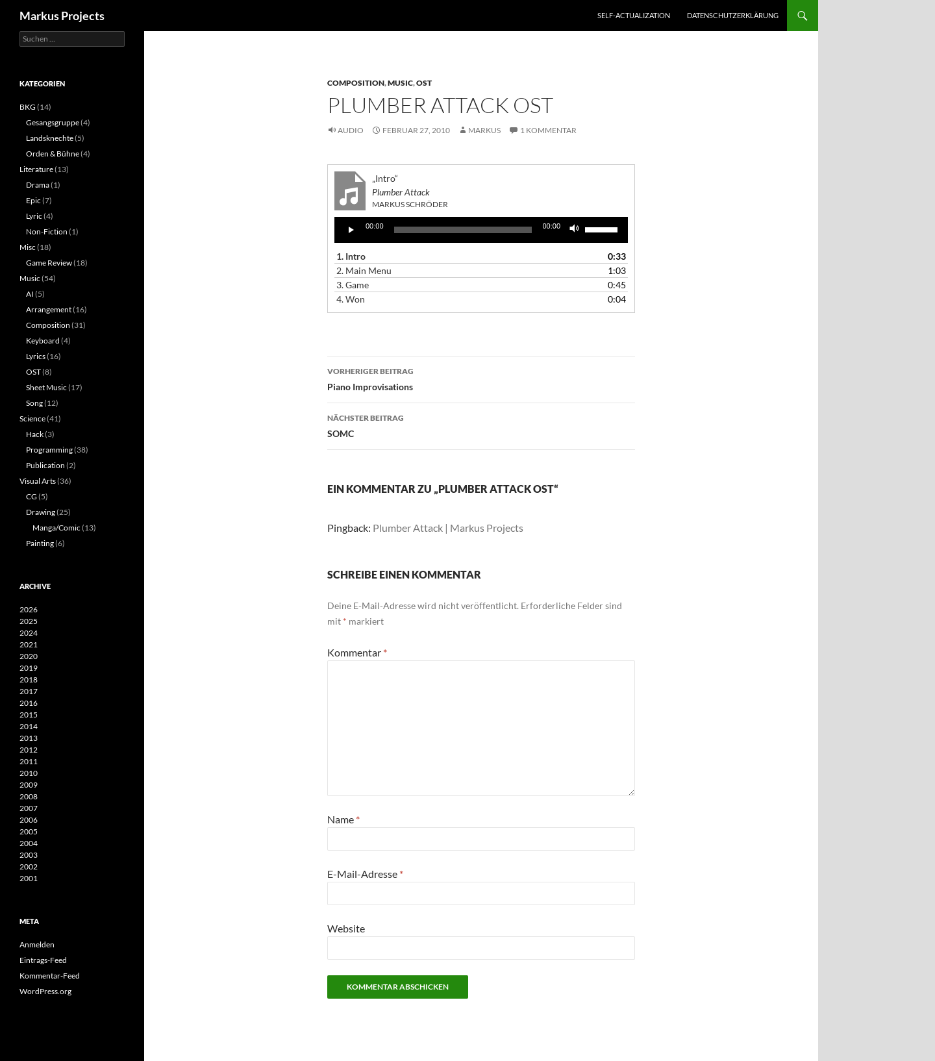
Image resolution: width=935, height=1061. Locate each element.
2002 (28, 866)
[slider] (463, 230)
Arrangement (48, 309)
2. (364, 270)
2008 (28, 796)
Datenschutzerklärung (733, 15)
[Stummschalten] (574, 229)
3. (352, 284)
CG (31, 496)
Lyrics (35, 356)
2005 (28, 831)
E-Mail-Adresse (365, 874)
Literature (36, 169)
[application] (481, 230)
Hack (35, 434)
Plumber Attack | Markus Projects (448, 527)
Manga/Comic (56, 527)
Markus (484, 130)
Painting (40, 543)
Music (400, 83)
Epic (33, 200)
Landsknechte (49, 138)
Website (346, 928)
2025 (28, 621)
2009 (28, 785)
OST (424, 83)
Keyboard (43, 340)
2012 (28, 750)
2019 (28, 668)
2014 (28, 726)
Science (32, 418)
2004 (28, 843)
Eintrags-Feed (43, 960)
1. (351, 256)
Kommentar (357, 652)
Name (343, 819)
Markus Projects (62, 15)
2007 (28, 808)
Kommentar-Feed (49, 975)
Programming (49, 450)
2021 (28, 644)
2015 (28, 714)
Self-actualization (633, 15)
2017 (28, 691)
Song (34, 403)
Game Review (49, 263)
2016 (28, 703)
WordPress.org (45, 991)
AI (30, 294)
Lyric (34, 216)
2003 (28, 855)
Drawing (40, 512)
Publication (45, 465)
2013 (28, 738)
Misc (27, 247)
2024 (28, 633)
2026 (28, 609)
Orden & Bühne (52, 153)
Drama (37, 185)
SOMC (481, 424)
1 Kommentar (548, 130)
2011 (28, 761)
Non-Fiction (47, 231)
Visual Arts (37, 481)
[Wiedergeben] (351, 229)
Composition (355, 83)
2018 (28, 679)
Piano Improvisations (481, 378)
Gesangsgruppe (52, 122)
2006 (28, 820)
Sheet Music (46, 387)
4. (350, 299)
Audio (351, 130)
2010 (28, 773)
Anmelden (37, 944)
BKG (27, 107)
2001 (28, 878)
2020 (28, 656)
